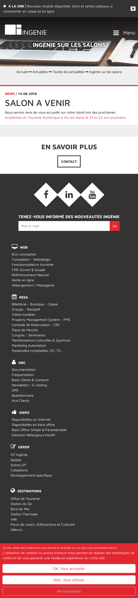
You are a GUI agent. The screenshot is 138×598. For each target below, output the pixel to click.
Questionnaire (22, 395)
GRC (22, 362)
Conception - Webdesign (31, 259)
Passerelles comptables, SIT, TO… (37, 350)
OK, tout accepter (69, 590)
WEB (24, 247)
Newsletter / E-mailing (29, 385)
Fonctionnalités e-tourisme (33, 264)
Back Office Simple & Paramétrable (39, 430)
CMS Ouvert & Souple (28, 270)
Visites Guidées (23, 314)
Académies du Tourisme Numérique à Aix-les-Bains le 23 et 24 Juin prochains (65, 117)
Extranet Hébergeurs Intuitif (33, 435)
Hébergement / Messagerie (33, 285)
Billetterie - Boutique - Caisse (35, 304)
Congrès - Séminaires (28, 335)
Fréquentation (23, 375)
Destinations (29, 491)
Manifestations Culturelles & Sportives (41, 340)
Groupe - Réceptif (26, 309)
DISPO (24, 412)
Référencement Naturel (30, 275)
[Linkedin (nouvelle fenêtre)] (69, 194)
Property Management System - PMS (41, 319)
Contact (69, 161)
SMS (15, 390)
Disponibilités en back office (33, 424)
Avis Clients (20, 400)
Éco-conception (24, 254)
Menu (129, 32)
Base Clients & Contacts (30, 380)
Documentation (24, 369)
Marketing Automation (29, 345)
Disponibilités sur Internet (31, 419)
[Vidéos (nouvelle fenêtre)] (92, 194)
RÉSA (23, 297)
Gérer (24, 447)
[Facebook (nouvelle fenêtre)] (46, 194)
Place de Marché (25, 330)
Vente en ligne (23, 280)
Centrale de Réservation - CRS (36, 325)
